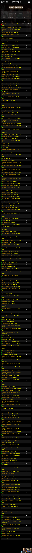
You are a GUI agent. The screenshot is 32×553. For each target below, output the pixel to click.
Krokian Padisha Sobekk (8, 187)
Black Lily (4, 266)
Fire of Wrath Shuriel (7, 62)
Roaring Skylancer (7, 489)
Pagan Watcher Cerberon (8, 107)
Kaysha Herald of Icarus (8, 528)
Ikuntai (4, 49)
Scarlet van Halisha (7, 350)
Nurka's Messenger (7, 264)
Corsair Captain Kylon (8, 480)
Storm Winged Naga (7, 40)
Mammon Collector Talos (8, 178)
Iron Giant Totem (6, 414)
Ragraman (5, 451)
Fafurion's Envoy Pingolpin (9, 359)
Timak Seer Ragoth (7, 213)
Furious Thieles (6, 194)
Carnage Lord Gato (7, 76)
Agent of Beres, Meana (8, 484)
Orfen (3, 508)
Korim (3, 38)
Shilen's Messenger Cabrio (9, 42)
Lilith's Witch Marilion (8, 401)
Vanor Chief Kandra (7, 466)
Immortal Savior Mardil (8, 433)
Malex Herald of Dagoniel (9, 356)
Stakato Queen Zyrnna (8, 215)
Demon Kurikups (6, 341)
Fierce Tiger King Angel (8, 237)
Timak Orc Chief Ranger (8, 174)
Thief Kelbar (5, 323)
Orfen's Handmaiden (7, 118)
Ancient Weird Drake (7, 123)
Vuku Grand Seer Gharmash (9, 120)
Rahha (4, 301)
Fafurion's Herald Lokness (9, 272)
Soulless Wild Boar (7, 202)
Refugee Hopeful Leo (7, 412)
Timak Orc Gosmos (7, 257)
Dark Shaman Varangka (8, 404)
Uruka (3, 158)
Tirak (3, 408)
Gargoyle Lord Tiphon (8, 93)
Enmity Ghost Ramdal (8, 34)
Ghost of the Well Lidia (8, 455)
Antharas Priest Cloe (7, 314)
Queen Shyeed (6, 205)
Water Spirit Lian (6, 270)
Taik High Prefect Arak (8, 96)
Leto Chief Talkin (6, 415)
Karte (3, 279)
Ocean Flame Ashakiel (8, 316)
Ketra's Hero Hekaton (7, 240)
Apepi (3, 191)
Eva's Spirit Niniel (6, 517)
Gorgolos (4, 100)
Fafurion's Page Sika (7, 134)
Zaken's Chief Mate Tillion (9, 155)
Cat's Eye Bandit (6, 375)
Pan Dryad (5, 54)
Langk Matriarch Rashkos (8, 448)
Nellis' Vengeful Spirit (8, 512)
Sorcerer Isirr (5, 231)
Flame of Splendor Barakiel (9, 332)
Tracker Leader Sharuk (8, 209)
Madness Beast (6, 253)
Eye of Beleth (5, 181)
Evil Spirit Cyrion (6, 196)
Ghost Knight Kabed (7, 65)
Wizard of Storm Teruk (8, 78)
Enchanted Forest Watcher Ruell (10, 228)
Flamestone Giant (6, 74)
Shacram (4, 64)
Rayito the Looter (6, 47)
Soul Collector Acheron (8, 29)
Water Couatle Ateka (7, 86)
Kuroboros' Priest (6, 113)
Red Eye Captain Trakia (8, 305)
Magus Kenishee (6, 345)
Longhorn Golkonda (7, 87)
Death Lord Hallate (7, 283)
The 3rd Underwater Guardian (10, 521)
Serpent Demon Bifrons (8, 169)
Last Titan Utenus (6, 138)
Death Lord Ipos (6, 437)
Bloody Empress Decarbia (9, 288)
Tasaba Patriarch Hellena (8, 125)
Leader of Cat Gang (7, 183)
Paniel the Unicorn (7, 487)
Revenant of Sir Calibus (8, 140)
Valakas (4, 539)
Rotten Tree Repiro (7, 410)
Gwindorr (4, 386)
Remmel (4, 303)
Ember (4, 339)
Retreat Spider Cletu (7, 281)
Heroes (20, 13)
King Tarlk (5, 477)
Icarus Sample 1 (6, 129)
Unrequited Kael (6, 251)
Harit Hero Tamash (7, 497)
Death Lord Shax (6, 471)
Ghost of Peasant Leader (8, 328)
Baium (4, 510)
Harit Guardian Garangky (8, 468)
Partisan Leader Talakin (8, 417)
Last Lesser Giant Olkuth (8, 233)
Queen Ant (5, 337)
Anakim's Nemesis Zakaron (9, 71)
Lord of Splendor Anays (8, 535)
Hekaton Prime (6, 495)
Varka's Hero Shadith (7, 499)
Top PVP (17, 17)
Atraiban (4, 531)
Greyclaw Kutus (6, 111)
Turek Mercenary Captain (9, 247)
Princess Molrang (6, 207)
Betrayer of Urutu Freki (8, 51)
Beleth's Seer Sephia (7, 185)
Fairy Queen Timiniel (7, 388)
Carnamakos (5, 292)
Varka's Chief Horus (7, 204)
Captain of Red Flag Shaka (9, 162)
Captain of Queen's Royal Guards (11, 372)
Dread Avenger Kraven (8, 367)
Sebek (3, 220)
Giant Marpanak (6, 395)
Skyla (3, 56)
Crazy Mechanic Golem (8, 115)
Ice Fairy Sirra (5, 153)
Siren (3, 354)
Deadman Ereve (6, 136)
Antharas (4, 143)
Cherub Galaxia (6, 192)
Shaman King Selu (7, 479)
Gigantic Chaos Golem (8, 244)
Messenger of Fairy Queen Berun (11, 89)
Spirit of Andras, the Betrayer (10, 131)
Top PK (23, 17)
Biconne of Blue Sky (7, 224)
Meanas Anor (5, 284)
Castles (5, 13)
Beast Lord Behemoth (8, 444)
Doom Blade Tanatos (7, 439)
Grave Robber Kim (7, 286)
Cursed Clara (5, 377)
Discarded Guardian (7, 343)
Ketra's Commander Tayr (8, 500)
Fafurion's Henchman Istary (9, 275)
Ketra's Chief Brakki (7, 102)
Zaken (3, 147)
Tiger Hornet (5, 262)
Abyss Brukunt (6, 45)
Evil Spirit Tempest (7, 82)
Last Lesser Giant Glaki (8, 198)
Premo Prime (5, 460)
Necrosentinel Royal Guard (9, 424)
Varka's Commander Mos (8, 67)
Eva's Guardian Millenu (8, 347)
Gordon (4, 506)
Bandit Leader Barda (7, 431)
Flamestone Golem (7, 255)
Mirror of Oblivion (7, 390)
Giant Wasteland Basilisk (8, 165)
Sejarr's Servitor (6, 268)
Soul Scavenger (6, 32)
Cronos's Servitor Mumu (8, 58)
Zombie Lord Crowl (7, 453)
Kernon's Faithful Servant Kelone (10, 462)
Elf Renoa (4, 160)
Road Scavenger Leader (8, 308)
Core (3, 515)
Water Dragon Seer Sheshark (9, 428)
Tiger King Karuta (6, 218)
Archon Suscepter (7, 519)
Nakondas (5, 222)
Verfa (3, 226)
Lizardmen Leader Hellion (9, 259)
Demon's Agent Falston (8, 104)
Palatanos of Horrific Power (9, 491)
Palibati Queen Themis (8, 325)
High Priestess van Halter (8, 23)
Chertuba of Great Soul (8, 473)
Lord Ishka (5, 458)
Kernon (4, 321)
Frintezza (4, 533)
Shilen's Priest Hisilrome (8, 392)
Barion (4, 319)
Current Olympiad (8, 17)
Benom (4, 294)
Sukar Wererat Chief (7, 299)
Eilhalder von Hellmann (8, 363)
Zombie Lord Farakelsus (8, 524)
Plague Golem (6, 504)
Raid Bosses (12, 13)
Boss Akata (5, 242)
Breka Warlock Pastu (7, 84)
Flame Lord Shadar (7, 312)
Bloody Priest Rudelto (8, 379)
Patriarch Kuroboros (7, 172)
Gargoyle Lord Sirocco (8, 296)
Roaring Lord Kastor (7, 27)
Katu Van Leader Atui (7, 370)
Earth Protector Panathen (9, 383)
